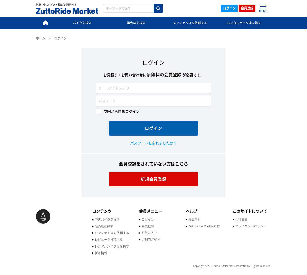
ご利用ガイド (94, 239)
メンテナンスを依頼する (190, 23)
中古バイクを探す (50, 219)
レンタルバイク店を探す (244, 23)
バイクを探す (82, 23)
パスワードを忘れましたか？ (153, 143)
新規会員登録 (153, 179)
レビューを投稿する (52, 239)
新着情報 (44, 253)
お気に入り (93, 232)
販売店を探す (136, 23)
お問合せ (138, 219)
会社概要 (185, 219)
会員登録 (245, 8)
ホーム (40, 38)
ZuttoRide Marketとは (148, 226)
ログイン (222, 8)
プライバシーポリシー (194, 226)
